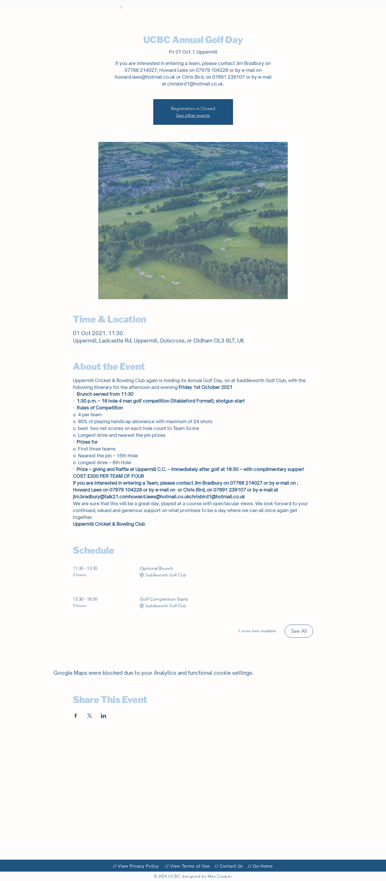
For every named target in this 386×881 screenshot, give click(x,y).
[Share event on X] (89, 715)
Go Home (263, 866)
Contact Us (231, 866)
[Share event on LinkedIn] (103, 715)
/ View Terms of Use (188, 866)
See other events (193, 115)
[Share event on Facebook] (75, 715)
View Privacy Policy (138, 866)
